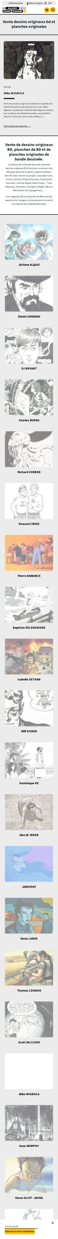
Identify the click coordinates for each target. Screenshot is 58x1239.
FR (45, 3)
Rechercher (16, 3)
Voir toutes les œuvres (17, 126)
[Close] (52, 1223)
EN (50, 3)
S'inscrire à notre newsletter (19, 1231)
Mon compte (35, 3)
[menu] (53, 9)
